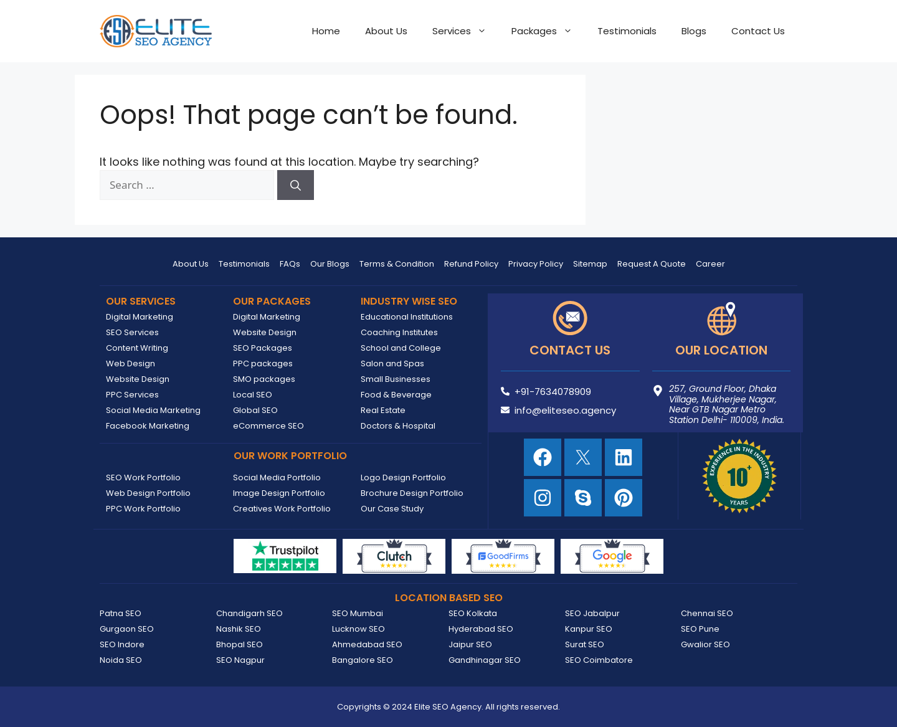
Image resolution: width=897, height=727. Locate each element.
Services (465, 31)
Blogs (693, 30)
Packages (548, 31)
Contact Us (758, 30)
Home (326, 30)
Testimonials (627, 30)
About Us (386, 30)
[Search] (295, 185)
